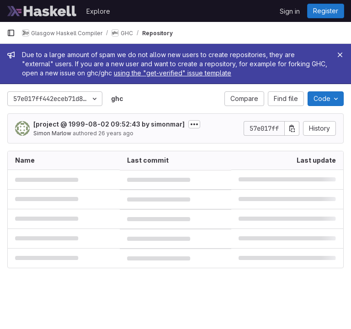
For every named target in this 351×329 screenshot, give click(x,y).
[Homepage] (42, 11)
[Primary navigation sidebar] (11, 33)
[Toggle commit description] (194, 124)
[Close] (340, 54)
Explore (98, 11)
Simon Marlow (52, 133)
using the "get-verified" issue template (172, 73)
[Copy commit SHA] (292, 128)
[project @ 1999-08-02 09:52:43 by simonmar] (109, 124)
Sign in (290, 11)
